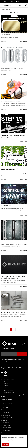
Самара (5, 410)
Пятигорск (6, 425)
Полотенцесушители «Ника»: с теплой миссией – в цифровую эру (13, 277)
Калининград (7, 430)
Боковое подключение (9, 392)
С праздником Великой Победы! (11, 101)
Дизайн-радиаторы (6, 399)
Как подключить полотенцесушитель (13, 312)
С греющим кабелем (8, 390)
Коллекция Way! (6, 205)
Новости (8, 9)
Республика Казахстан (10, 433)
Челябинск (6, 422)
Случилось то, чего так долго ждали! (13, 135)
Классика (6, 385)
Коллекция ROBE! (6, 242)
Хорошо (6, 444)
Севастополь (7, 427)
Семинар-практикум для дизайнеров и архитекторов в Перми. (13, 168)
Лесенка (6, 381)
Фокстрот (6, 383)
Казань (5, 420)
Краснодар (6, 412)
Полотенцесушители (7, 380)
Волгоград (6, 415)
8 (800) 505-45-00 (11, 367)
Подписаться (22, 353)
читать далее (23, 41)
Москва (5, 407)
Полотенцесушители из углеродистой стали (12, 395)
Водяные (6, 387)
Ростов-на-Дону (8, 417)
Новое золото (5, 34)
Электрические (7, 388)
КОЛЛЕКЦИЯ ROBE (6, 66)
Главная (3, 9)
